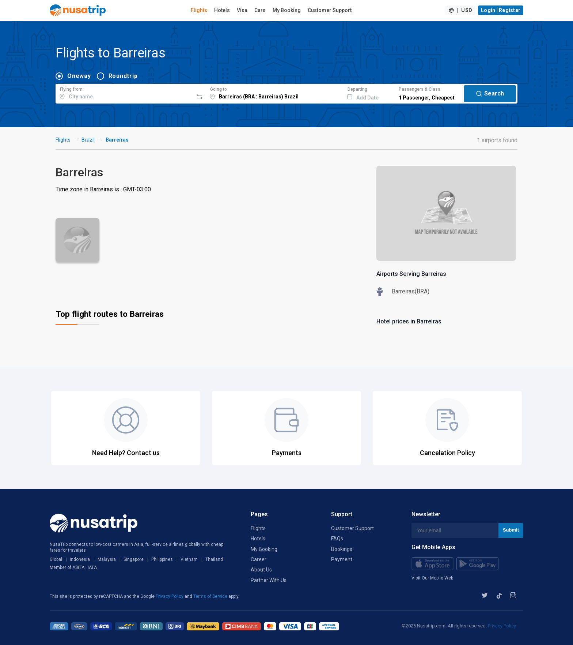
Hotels (222, 10)
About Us (261, 570)
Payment (341, 559)
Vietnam (189, 559)
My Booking (287, 10)
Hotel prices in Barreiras (408, 321)
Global (56, 559)
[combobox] (124, 92)
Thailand (214, 559)
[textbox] (124, 92)
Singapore (134, 559)
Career (258, 559)
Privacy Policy (170, 596)
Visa (242, 10)
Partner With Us (268, 580)
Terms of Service (210, 596)
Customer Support (330, 10)
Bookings (341, 549)
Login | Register (500, 10)
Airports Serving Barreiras (411, 273)
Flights (199, 10)
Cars (260, 10)
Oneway (79, 75)
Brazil (88, 140)
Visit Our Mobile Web (432, 578)
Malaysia (107, 559)
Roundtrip (123, 75)
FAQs (337, 538)
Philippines (162, 559)
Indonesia (80, 559)
